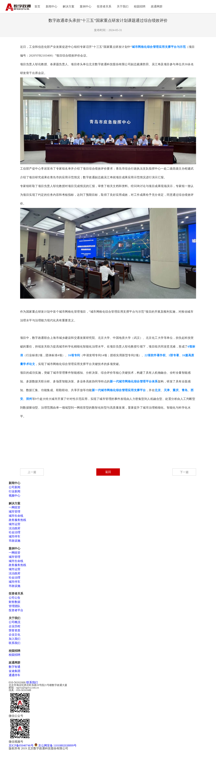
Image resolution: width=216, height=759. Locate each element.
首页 (37, 6)
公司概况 (14, 622)
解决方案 (68, 6)
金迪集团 (14, 670)
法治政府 (14, 528)
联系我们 (14, 642)
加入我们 (14, 638)
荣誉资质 (14, 630)
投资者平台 (16, 610)
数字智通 (14, 666)
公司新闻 (14, 487)
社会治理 (14, 532)
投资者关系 (104, 6)
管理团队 (14, 606)
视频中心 (14, 495)
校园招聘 (139, 6)
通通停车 (14, 675)
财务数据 (14, 601)
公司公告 (14, 597)
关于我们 (122, 6)
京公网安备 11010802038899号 (55, 745)
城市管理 (14, 511)
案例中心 (85, 6)
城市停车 (14, 536)
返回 (108, 471)
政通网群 (156, 6)
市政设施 (14, 540)
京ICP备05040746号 (21, 745)
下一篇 (184, 472)
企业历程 (14, 626)
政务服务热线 (17, 519)
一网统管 (14, 507)
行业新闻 (14, 491)
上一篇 (32, 472)
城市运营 (14, 524)
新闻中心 (51, 6)
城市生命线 (16, 515)
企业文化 (14, 634)
